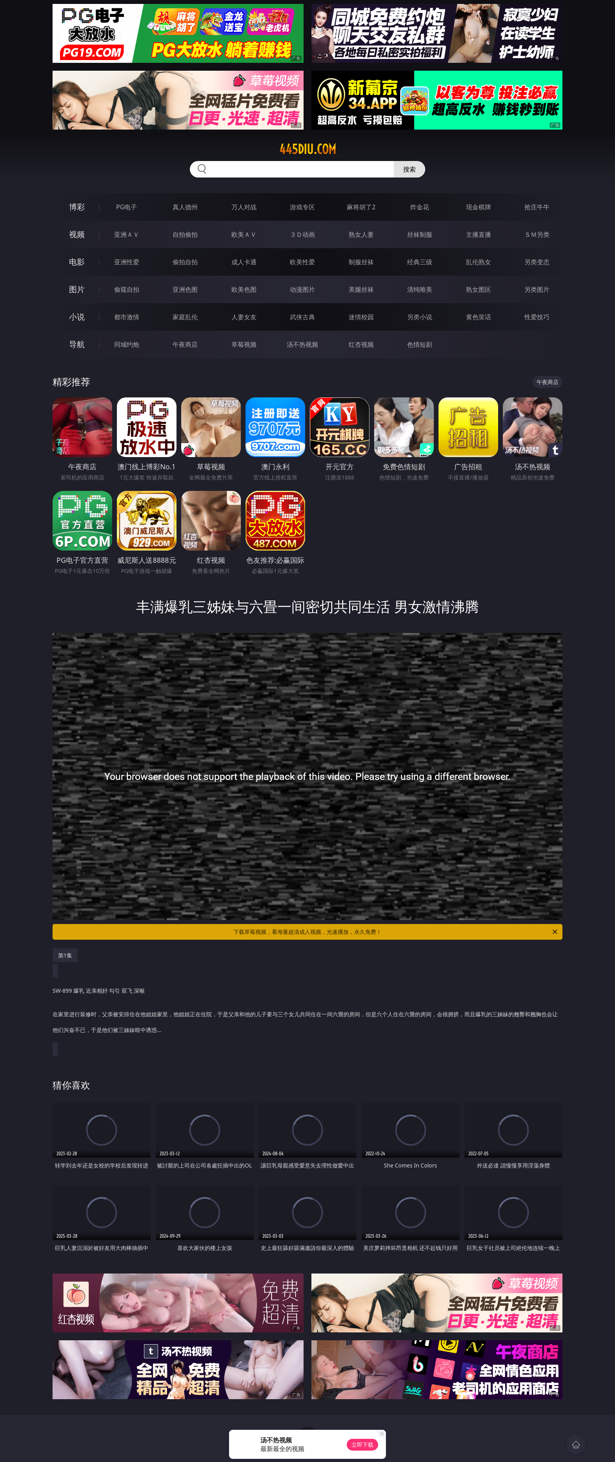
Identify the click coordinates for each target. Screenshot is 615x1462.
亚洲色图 (185, 289)
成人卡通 (244, 262)
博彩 (77, 206)
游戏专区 (302, 207)
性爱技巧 (536, 317)
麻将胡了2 (361, 207)
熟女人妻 (361, 234)
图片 (77, 289)
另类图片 (536, 289)
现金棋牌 (478, 207)
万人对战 (244, 207)
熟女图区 (478, 289)
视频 (77, 234)
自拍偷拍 (185, 234)
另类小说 (419, 317)
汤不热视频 (302, 344)
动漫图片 (302, 289)
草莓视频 (244, 344)
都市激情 (126, 317)
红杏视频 (361, 344)
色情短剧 (419, 344)
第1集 (65, 955)
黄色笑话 (478, 317)
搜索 (409, 169)
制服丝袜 (361, 262)
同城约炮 (126, 344)
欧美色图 (244, 289)
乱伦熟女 (478, 262)
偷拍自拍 (185, 262)
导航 (77, 344)
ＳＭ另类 (536, 234)
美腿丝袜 (361, 289)
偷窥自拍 (126, 289)
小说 (77, 316)
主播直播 (478, 234)
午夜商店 (185, 344)
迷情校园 (361, 317)
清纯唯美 (419, 289)
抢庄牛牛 (536, 207)
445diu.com (307, 149)
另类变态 (536, 262)
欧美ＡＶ (244, 234)
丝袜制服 (419, 234)
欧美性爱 (302, 262)
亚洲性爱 (126, 262)
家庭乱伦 (185, 317)
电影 (77, 261)
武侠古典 (302, 317)
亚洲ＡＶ (126, 234)
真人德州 (185, 207)
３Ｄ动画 (302, 234)
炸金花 (419, 207)
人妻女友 (244, 317)
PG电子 (126, 207)
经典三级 (419, 262)
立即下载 (362, 1444)
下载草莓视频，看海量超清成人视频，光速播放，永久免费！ (396, 932)
